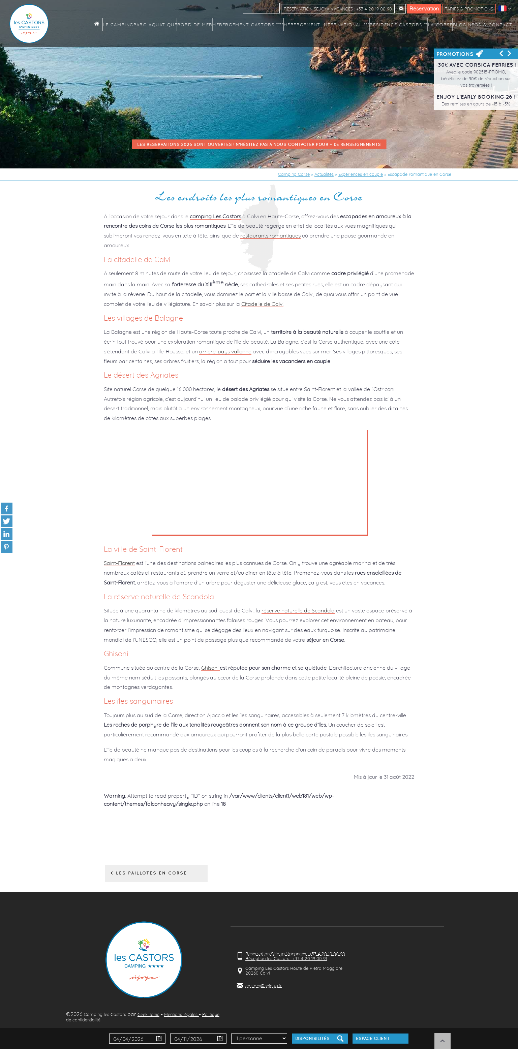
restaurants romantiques (270, 235)
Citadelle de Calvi (262, 303)
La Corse (442, 24)
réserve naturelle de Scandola (298, 610)
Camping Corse (294, 174)
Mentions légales (181, 1014)
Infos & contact (492, 24)
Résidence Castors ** (404, 24)
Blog (462, 24)
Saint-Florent (119, 563)
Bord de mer (225, 24)
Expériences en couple (360, 174)
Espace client (373, 1038)
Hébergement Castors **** (273, 24)
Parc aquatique (189, 24)
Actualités (324, 174)
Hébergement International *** (342, 24)
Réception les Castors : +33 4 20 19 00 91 (286, 958)
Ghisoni (210, 667)
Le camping (153, 24)
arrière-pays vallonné (225, 351)
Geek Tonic (148, 1014)
